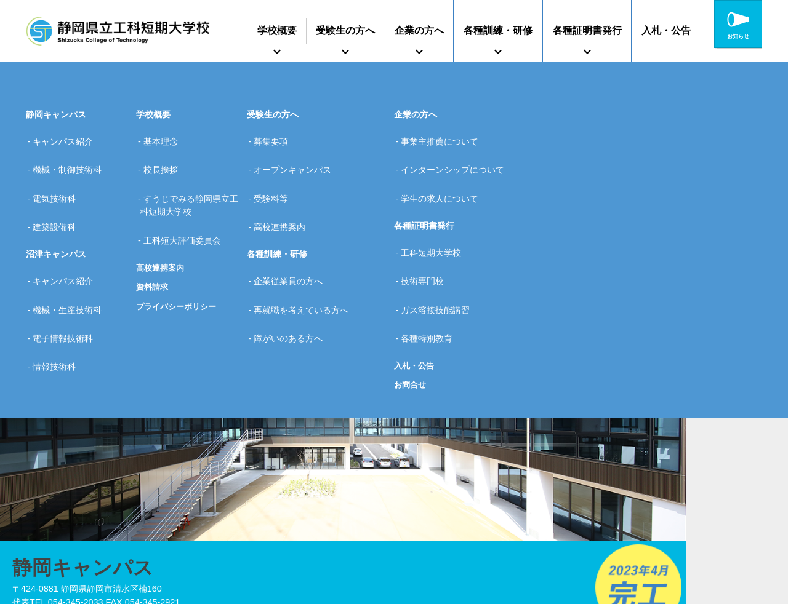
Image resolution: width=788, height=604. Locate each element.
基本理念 (165, 136)
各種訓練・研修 (498, 30)
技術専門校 (427, 240)
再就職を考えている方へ (306, 259)
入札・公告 (666, 30)
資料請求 (153, 250)
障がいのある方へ (293, 279)
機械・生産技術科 (72, 259)
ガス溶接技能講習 (440, 259)
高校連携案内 (162, 231)
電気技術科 (59, 176)
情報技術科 (59, 298)
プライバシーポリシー (179, 270)
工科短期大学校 (436, 221)
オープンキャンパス (297, 156)
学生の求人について (444, 176)
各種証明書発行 (587, 30)
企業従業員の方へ (293, 240)
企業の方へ (419, 30)
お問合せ (411, 321)
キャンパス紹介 (68, 136)
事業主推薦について (444, 136)
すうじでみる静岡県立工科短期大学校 (191, 182)
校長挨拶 (165, 156)
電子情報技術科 (68, 279)
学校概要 (277, 30)
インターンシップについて (457, 156)
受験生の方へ (345, 30)
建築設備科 (59, 195)
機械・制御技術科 (72, 156)
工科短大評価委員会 (186, 208)
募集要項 (276, 136)
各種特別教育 (431, 279)
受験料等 (276, 176)
